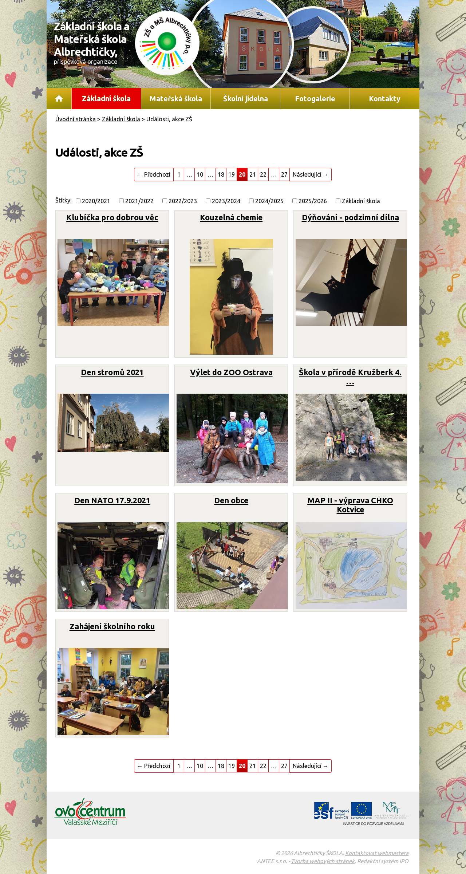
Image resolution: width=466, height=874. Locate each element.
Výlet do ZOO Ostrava (231, 372)
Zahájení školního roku (112, 626)
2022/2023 (183, 201)
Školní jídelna (245, 98)
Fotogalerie (315, 98)
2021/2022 (139, 201)
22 (263, 174)
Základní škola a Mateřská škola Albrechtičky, (96, 42)
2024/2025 (269, 201)
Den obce (231, 500)
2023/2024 (226, 201)
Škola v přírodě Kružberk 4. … (350, 377)
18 (221, 174)
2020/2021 (96, 201)
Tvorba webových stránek (323, 861)
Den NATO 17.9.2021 (112, 500)
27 (284, 174)
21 (252, 174)
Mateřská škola (176, 98)
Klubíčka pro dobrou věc (112, 217)
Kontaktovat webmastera (376, 853)
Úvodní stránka (59, 98)
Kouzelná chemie (231, 217)
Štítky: (63, 200)
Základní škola (106, 98)
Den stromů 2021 (112, 372)
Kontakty (384, 98)
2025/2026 (313, 201)
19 (231, 174)
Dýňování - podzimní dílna (350, 217)
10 (200, 174)
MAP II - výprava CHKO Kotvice (350, 505)
